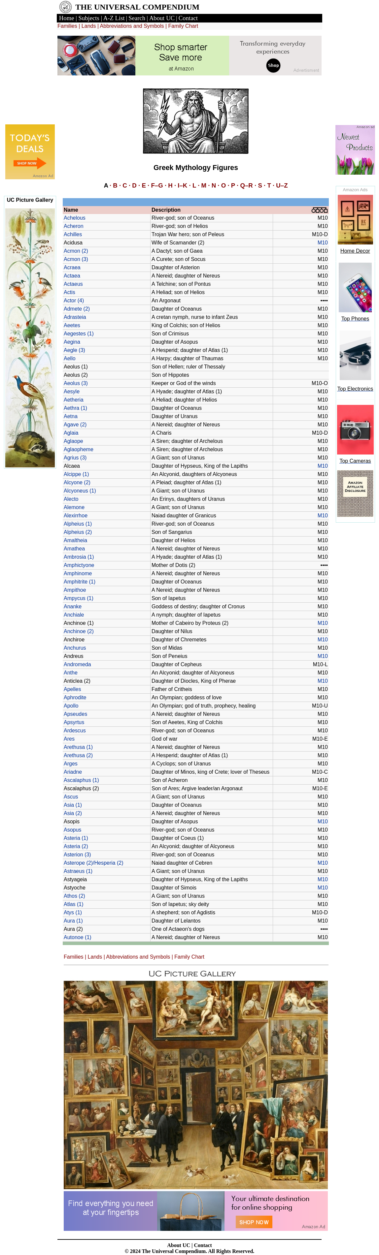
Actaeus (73, 284)
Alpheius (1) (78, 524)
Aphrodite (75, 697)
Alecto (71, 499)
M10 (323, 242)
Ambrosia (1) (79, 557)
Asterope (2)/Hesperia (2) (93, 863)
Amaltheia (75, 540)
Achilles (73, 234)
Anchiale (74, 615)
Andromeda (77, 664)
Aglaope (73, 441)
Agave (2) (75, 424)
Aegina (72, 342)
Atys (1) (73, 912)
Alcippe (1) (76, 474)
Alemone (74, 507)
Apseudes (75, 714)
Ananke (73, 606)
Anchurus (75, 648)
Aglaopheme (78, 449)
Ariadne (73, 772)
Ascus (71, 797)
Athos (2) (74, 896)
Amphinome (78, 573)
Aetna (71, 416)
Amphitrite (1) (79, 581)
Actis (69, 292)
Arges (71, 763)
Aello (70, 358)
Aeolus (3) (76, 383)
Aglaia (71, 433)
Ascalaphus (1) (81, 780)
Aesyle (72, 391)
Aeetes (72, 325)
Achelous (75, 218)
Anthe (71, 672)
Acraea (72, 267)
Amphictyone (79, 565)
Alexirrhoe (75, 515)
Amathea (74, 548)
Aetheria (74, 400)
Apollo (71, 706)
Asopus (72, 830)
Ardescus (75, 730)
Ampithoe (75, 590)
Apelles (72, 689)
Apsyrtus (74, 722)
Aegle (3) (74, 350)
